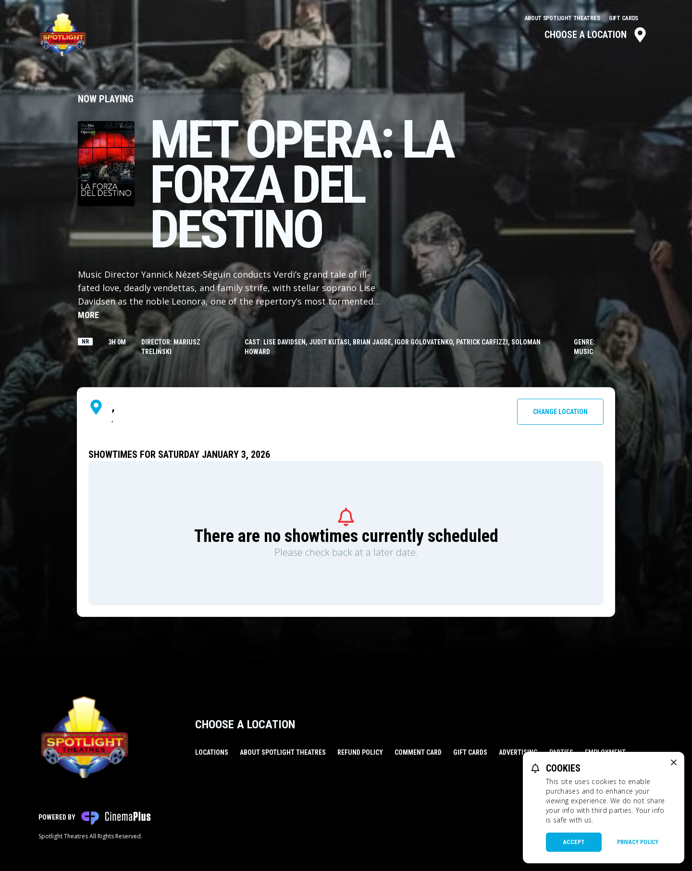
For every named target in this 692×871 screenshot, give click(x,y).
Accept (574, 842)
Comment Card (418, 752)
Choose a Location (596, 34)
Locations (211, 752)
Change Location (560, 412)
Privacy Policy (637, 842)
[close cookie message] (674, 762)
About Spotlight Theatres (563, 18)
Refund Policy (360, 752)
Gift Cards (623, 18)
